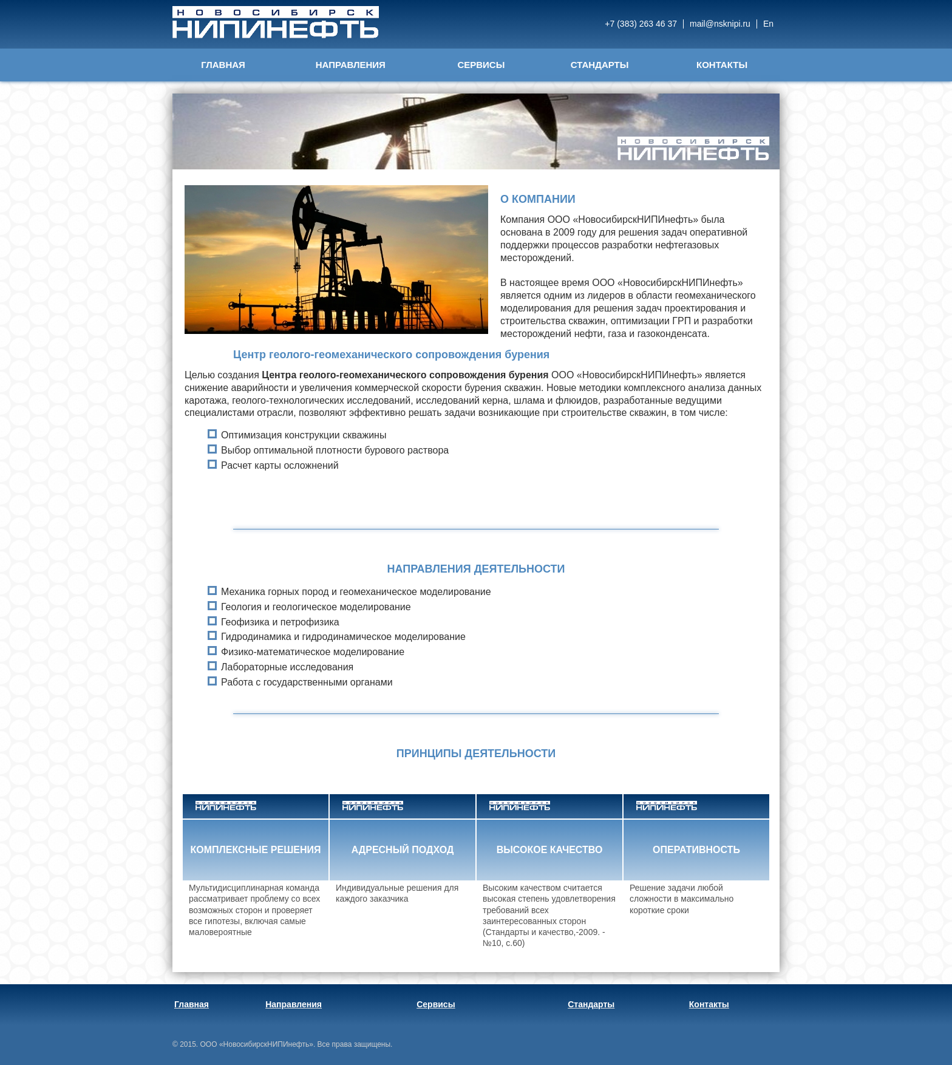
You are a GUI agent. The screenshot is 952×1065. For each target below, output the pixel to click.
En (768, 24)
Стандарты (600, 65)
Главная (223, 65)
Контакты (721, 65)
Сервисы (481, 65)
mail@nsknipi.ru (720, 24)
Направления (351, 65)
